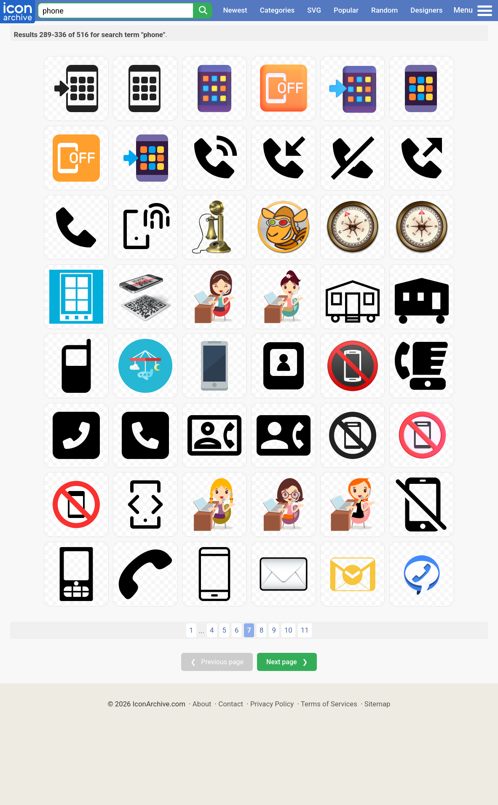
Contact (230, 704)
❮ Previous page (217, 662)
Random (384, 10)
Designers (426, 10)
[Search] (202, 11)
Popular (346, 10)
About (202, 704)
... (201, 630)
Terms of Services (329, 704)
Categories (277, 10)
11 (305, 630)
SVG (314, 10)
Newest (235, 10)
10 (288, 630)
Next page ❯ (286, 662)
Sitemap (377, 704)
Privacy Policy (272, 704)
